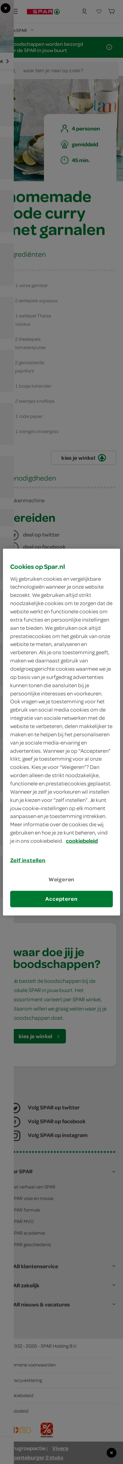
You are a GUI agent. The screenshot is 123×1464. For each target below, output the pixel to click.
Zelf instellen (28, 860)
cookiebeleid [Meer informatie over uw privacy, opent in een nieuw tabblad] (82, 840)
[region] (61, 732)
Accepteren (61, 898)
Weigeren (62, 879)
